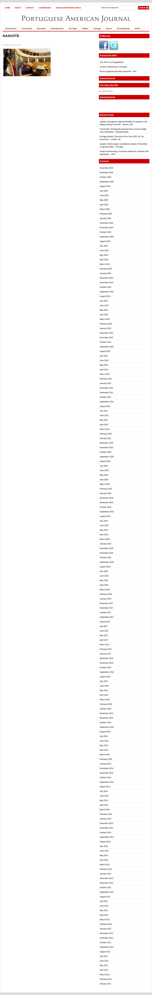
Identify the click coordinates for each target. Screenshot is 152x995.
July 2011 (104, 956)
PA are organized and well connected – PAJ (118, 71)
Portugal (97, 28)
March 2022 (105, 374)
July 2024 (104, 246)
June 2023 (104, 305)
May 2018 (104, 580)
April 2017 (104, 640)
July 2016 (104, 681)
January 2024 (105, 273)
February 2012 (106, 924)
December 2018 (106, 548)
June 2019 (104, 525)
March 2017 (105, 645)
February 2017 (106, 649)
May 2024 (104, 255)
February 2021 (106, 434)
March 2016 (105, 700)
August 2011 (105, 952)
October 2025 (105, 177)
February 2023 (106, 324)
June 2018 (104, 576)
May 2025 (104, 200)
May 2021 (104, 420)
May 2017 (104, 635)
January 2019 (105, 544)
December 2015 (106, 713)
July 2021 (104, 411)
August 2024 (105, 241)
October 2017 (105, 612)
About (18, 8)
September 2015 (107, 727)
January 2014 (105, 819)
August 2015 (105, 732)
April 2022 (104, 370)
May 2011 (104, 965)
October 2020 (105, 452)
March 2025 (105, 209)
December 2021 (106, 388)
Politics (85, 28)
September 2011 (107, 947)
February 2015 (106, 759)
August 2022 (105, 351)
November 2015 (106, 718)
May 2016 (104, 690)
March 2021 (105, 429)
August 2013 (105, 842)
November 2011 (106, 938)
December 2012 (106, 878)
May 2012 (104, 910)
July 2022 (104, 356)
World (137, 28)
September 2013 (107, 837)
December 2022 (106, 333)
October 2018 (105, 557)
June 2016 (104, 686)
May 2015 (104, 745)
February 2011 (106, 979)
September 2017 (107, 617)
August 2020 (105, 461)
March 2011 (105, 975)
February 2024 (106, 269)
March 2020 (105, 484)
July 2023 (104, 301)
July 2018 (104, 571)
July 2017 (104, 626)
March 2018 (105, 590)
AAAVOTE (11, 36)
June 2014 (104, 796)
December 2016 (106, 658)
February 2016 (106, 704)
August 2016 (105, 677)
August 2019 (105, 516)
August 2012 (105, 897)
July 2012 (104, 901)
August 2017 (105, 622)
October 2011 (105, 942)
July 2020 (104, 466)
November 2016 (106, 663)
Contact (30, 8)
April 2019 (104, 535)
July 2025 (104, 191)
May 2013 (104, 855)
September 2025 (107, 182)
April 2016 (104, 695)
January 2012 (105, 929)
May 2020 (104, 475)
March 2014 (105, 810)
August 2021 (105, 406)
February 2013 (106, 869)
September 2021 (107, 402)
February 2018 (106, 594)
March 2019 (105, 539)
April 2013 (104, 860)
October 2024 (105, 232)
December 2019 (106, 498)
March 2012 (105, 920)
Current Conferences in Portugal (113, 67)
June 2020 (104, 470)
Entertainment (57, 28)
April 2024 (104, 260)
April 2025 (104, 205)
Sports (109, 28)
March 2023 (105, 319)
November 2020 (106, 447)
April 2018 (104, 585)
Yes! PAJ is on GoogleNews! (112, 62)
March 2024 (105, 264)
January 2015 (105, 764)
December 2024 (106, 223)
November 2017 (106, 608)
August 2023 (105, 296)
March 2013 (105, 865)
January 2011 (105, 984)
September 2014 (107, 782)
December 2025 (106, 168)
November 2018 (106, 553)
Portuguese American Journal (76, 18)
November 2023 (106, 282)
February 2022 (106, 379)
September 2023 (107, 292)
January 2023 (105, 328)
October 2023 (105, 287)
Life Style (72, 28)
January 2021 (105, 438)
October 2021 (105, 397)
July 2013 (104, 846)
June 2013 (104, 851)
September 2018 (107, 562)
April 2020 (104, 480)
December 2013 (106, 823)
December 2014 (106, 768)
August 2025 (105, 186)
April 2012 (104, 915)
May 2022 (104, 365)
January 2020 (105, 493)
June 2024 (104, 250)
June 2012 (104, 906)
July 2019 (104, 521)
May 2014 (104, 800)
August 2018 (105, 567)
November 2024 (106, 227)
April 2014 (104, 805)
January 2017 (105, 654)
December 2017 (106, 603)
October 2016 (105, 667)
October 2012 (105, 887)
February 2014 (106, 814)
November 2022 (106, 337)
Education (41, 28)
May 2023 (104, 310)
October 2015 (105, 722)
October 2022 (105, 342)
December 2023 (106, 278)
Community (26, 28)
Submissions (45, 8)
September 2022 (107, 347)
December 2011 (106, 933)
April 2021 (104, 425)
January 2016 (105, 709)
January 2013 (105, 874)
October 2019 (105, 507)
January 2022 (105, 383)
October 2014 (105, 777)
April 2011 (104, 970)
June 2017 (104, 631)
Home (7, 8)
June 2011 (104, 961)
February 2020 (106, 489)
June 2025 (104, 195)
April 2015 (104, 750)
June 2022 (104, 360)
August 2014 (105, 787)
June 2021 (104, 415)
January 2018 (105, 599)
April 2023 (104, 315)
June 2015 (104, 741)
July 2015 (104, 736)
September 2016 (107, 672)
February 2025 (106, 214)
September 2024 (107, 237)
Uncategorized (123, 28)
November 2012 (106, 883)
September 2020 (107, 457)
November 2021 (106, 392)
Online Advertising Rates (68, 8)
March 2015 (105, 755)
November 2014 (106, 773)
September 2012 (107, 892)
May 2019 (104, 530)
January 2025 (105, 218)
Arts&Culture (11, 28)
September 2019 (107, 512)
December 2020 (106, 443)
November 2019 (106, 502)
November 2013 (106, 828)
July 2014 (104, 791)
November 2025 (106, 172)
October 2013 (105, 832)
